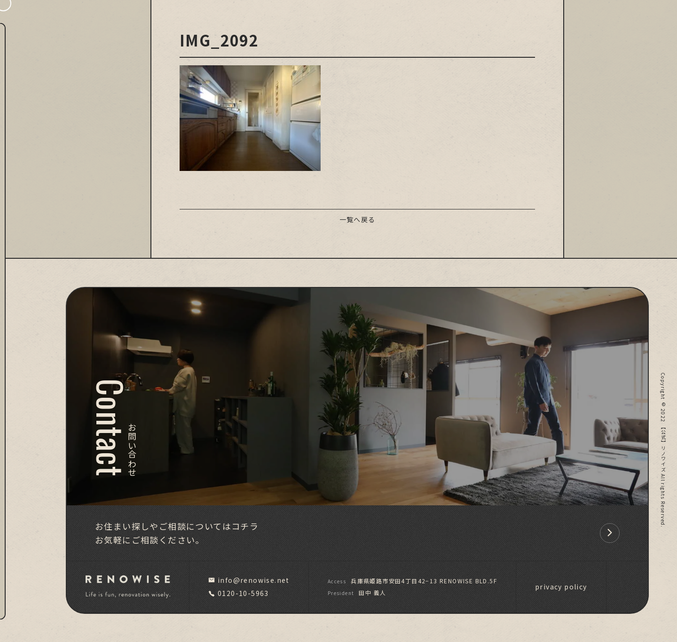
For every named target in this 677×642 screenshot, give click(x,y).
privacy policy (561, 586)
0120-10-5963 (238, 593)
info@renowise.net (249, 580)
